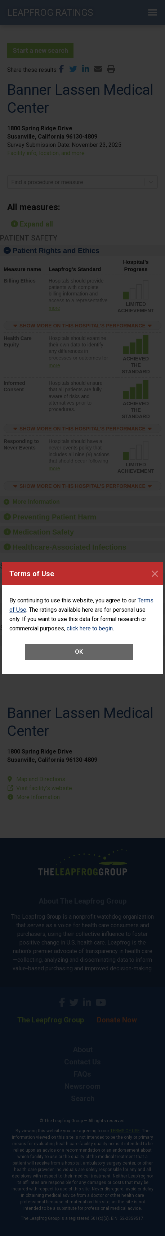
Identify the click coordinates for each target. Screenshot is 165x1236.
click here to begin (90, 628)
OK (79, 651)
